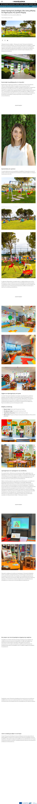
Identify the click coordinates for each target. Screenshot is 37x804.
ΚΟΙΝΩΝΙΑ (26, 4)
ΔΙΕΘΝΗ (35, 4)
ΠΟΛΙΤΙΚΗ (17, 4)
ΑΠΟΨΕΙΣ (21, 4)
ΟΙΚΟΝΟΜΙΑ (31, 4)
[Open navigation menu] (2, 1)
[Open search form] (35, 1)
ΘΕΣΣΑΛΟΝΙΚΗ (12, 4)
